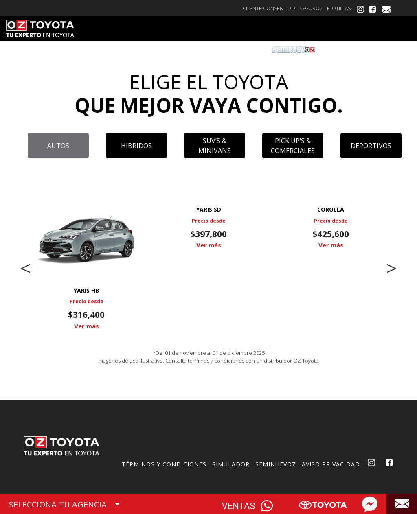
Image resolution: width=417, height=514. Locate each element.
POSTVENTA (345, 50)
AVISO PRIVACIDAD (331, 464)
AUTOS (58, 145)
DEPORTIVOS (371, 145)
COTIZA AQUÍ (114, 50)
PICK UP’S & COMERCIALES (293, 145)
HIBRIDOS (136, 145)
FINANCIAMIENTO (233, 50)
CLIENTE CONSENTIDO (269, 8)
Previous (25, 269)
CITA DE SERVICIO (170, 50)
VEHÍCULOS (67, 50)
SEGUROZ (311, 8)
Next (391, 269)
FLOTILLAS (339, 8)
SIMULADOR (231, 464)
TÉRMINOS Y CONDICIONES (164, 464)
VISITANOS (390, 50)
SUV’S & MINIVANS (214, 145)
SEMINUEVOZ (275, 464)
